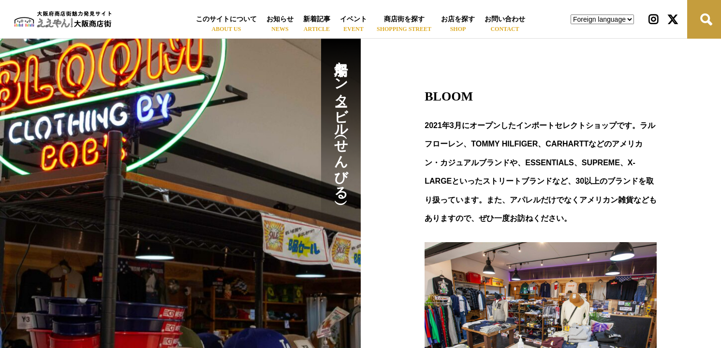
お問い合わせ (505, 19)
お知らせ (280, 19)
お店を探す (458, 19)
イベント (353, 19)
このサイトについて (226, 19)
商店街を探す (404, 19)
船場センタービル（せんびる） (341, 122)
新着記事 (316, 19)
